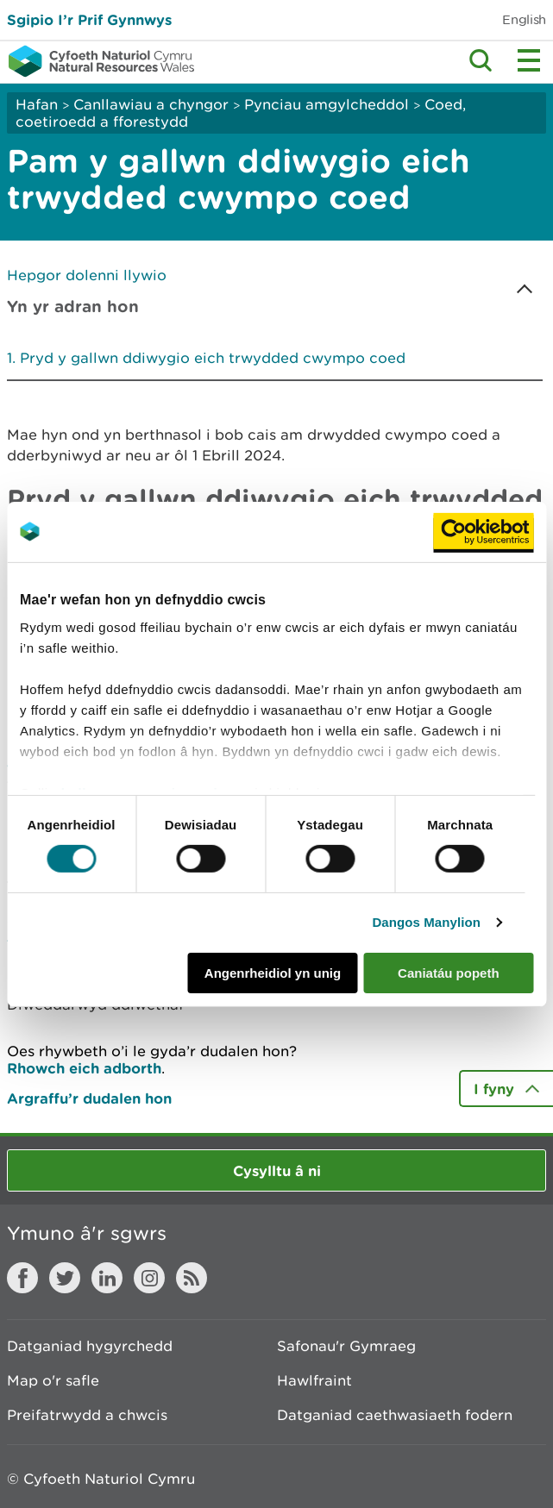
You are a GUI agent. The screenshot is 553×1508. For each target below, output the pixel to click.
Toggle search (480, 60)
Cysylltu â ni (277, 1170)
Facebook (22, 1277)
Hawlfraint (314, 1380)
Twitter (64, 1277)
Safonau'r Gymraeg (346, 1346)
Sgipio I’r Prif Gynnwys (89, 19)
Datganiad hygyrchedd (90, 1346)
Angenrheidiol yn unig (272, 973)
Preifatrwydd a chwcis (87, 1415)
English (524, 19)
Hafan (37, 104)
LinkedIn (107, 1277)
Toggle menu (529, 60)
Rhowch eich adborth (84, 1068)
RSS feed (191, 1277)
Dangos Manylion (426, 922)
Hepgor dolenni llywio (87, 275)
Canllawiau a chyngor (151, 104)
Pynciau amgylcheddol (326, 104)
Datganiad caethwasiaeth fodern (394, 1415)
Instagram (149, 1277)
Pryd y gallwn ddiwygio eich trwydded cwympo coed (212, 357)
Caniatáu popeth (449, 973)
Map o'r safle (53, 1380)
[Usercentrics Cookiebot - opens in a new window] (483, 531)
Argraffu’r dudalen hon (89, 1098)
